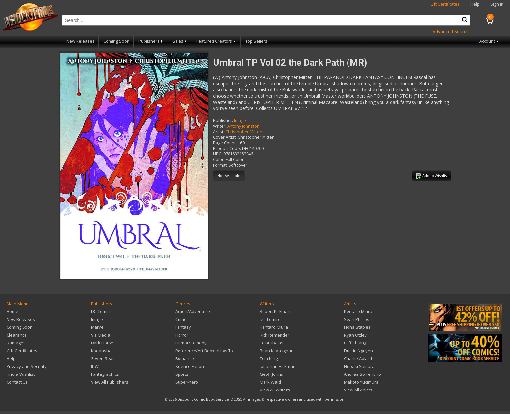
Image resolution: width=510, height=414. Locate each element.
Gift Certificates (445, 4)
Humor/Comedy (191, 343)
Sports (181, 374)
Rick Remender (274, 335)
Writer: (219, 126)
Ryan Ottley (355, 335)
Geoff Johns (271, 374)
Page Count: (225, 143)
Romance (184, 358)
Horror (181, 335)
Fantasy (183, 327)
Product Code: (227, 148)
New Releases (80, 41)
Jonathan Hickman (278, 366)
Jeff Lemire (270, 319)
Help (475, 4)
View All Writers (275, 390)
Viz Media (100, 335)
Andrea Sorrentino (362, 374)
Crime (181, 319)
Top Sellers (256, 41)
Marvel (98, 327)
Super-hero (186, 382)
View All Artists (358, 390)
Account (489, 41)
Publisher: (223, 120)
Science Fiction (189, 366)
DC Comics (101, 311)
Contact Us (17, 382)
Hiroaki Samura (359, 366)
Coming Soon (116, 41)
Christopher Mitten (243, 132)
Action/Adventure (192, 311)
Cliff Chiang (355, 343)
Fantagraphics (105, 374)
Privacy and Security (27, 366)
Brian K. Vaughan (277, 351)
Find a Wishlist (21, 374)
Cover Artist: (225, 137)
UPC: (217, 154)
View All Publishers (109, 382)
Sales (180, 41)
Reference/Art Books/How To (204, 351)
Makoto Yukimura (361, 382)
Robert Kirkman (275, 311)
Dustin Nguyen (358, 351)
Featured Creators (216, 41)
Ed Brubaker (272, 343)
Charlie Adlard (358, 358)
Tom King (269, 358)
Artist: (218, 132)
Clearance (17, 335)
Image (240, 120)
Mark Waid (270, 382)
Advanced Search (451, 31)
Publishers (151, 41)
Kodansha (101, 351)
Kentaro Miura (274, 327)
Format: (220, 165)
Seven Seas (103, 358)
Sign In (496, 4)
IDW (95, 366)
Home (12, 311)
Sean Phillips (356, 319)
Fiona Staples (357, 327)
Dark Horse (102, 343)
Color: (219, 159)
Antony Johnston (243, 126)
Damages (16, 343)
